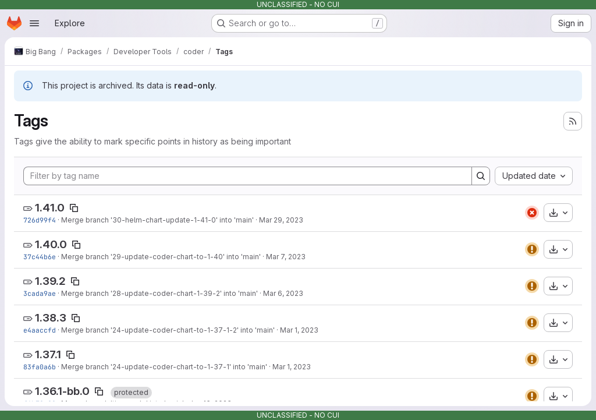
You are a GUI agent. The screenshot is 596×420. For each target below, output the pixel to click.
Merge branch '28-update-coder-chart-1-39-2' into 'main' (159, 293)
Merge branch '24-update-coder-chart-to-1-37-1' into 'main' (164, 366)
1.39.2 (50, 281)
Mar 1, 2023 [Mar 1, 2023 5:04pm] (299, 330)
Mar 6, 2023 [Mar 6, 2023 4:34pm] (283, 293)
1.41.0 (50, 207)
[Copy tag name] (74, 208)
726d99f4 (39, 220)
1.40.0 (51, 244)
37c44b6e (39, 256)
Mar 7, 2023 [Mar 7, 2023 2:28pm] (286, 256)
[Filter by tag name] (247, 176)
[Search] (480, 176)
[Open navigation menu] (34, 23)
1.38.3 (50, 317)
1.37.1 (48, 354)
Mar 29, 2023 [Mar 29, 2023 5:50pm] (281, 220)
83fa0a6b (39, 366)
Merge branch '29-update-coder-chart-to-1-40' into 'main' (161, 256)
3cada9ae (39, 293)
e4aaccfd (39, 330)
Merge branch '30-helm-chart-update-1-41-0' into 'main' (157, 220)
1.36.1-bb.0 (62, 391)
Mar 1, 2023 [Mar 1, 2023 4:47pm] (291, 366)
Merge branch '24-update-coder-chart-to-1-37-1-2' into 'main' (168, 330)
